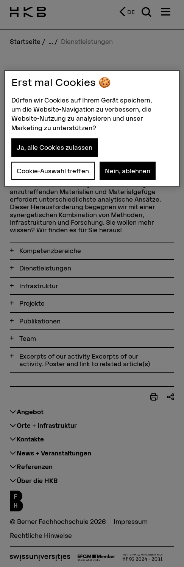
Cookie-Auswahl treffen (53, 170)
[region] (92, 128)
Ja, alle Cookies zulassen (54, 147)
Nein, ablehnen (127, 170)
